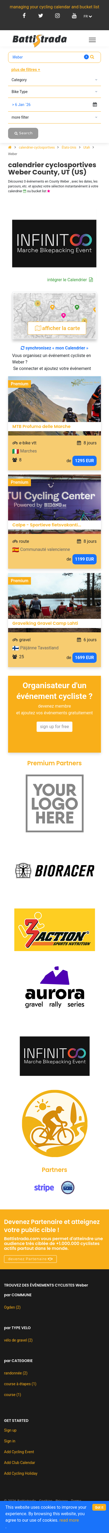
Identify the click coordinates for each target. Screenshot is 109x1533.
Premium (19, 383)
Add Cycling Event (19, 1452)
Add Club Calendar (19, 1462)
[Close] (99, 1507)
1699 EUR (84, 657)
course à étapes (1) (20, 1384)
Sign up (10, 1430)
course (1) (12, 1395)
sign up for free (54, 726)
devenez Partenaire (30, 1259)
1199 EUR (84, 559)
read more (69, 1520)
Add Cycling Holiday (20, 1473)
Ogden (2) (12, 1307)
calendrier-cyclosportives (37, 147)
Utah (87, 147)
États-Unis (69, 147)
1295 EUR (84, 460)
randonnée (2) (15, 1373)
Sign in (9, 1441)
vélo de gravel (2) (18, 1340)
